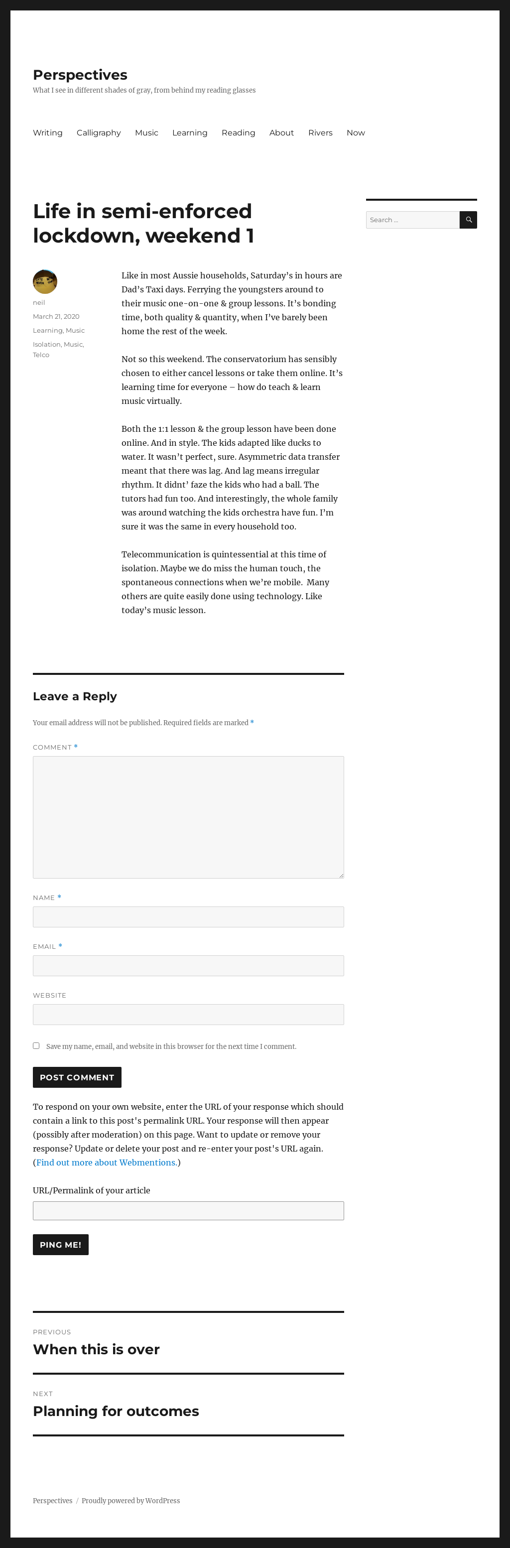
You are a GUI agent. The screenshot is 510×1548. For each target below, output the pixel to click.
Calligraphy (99, 132)
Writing (48, 132)
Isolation (47, 344)
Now (356, 132)
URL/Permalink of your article (91, 1190)
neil (39, 302)
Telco (41, 355)
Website (50, 995)
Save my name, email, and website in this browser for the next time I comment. (171, 1046)
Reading (238, 132)
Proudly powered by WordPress (131, 1501)
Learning (190, 132)
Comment (55, 747)
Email (48, 946)
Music (146, 132)
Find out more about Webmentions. (106, 1162)
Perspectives (80, 74)
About (281, 132)
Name (47, 898)
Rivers (320, 132)
